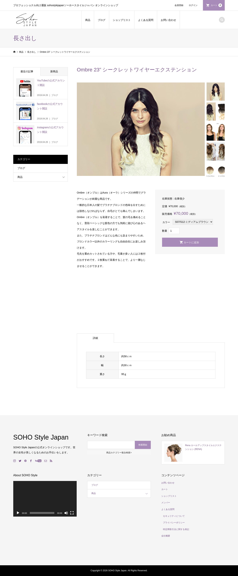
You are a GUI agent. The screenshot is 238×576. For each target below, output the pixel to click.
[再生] (18, 513)
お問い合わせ (168, 20)
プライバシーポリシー (174, 522)
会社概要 (165, 536)
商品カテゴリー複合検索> (119, 452)
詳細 (95, 338)
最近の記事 (27, 71)
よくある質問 (145, 20)
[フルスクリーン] (72, 513)
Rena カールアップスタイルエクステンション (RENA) (203, 447)
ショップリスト (122, 20)
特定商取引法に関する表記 (176, 529)
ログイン (193, 5)
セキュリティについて (174, 516)
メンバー (165, 502)
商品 (87, 20)
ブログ (101, 20)
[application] (45, 499)
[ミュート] (66, 513)
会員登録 (179, 5)
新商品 (54, 71)
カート (216, 5)
